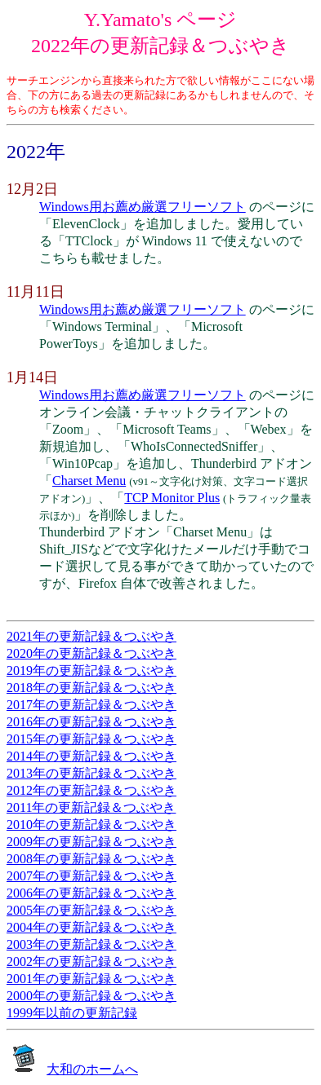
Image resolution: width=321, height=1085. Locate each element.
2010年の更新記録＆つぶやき (91, 824)
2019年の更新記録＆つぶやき (91, 670)
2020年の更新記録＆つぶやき (91, 653)
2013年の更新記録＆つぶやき (91, 773)
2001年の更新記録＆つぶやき (91, 979)
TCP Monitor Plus (172, 498)
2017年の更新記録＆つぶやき (91, 705)
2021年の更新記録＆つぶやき (91, 636)
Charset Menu (89, 480)
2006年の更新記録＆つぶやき (91, 893)
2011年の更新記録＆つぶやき (91, 807)
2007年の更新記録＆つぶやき (91, 876)
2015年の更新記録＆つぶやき (91, 739)
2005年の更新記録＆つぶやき (91, 910)
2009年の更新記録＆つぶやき (91, 842)
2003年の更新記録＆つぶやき (91, 944)
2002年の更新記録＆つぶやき (91, 961)
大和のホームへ (92, 1069)
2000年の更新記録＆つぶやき (91, 996)
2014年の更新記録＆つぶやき (91, 756)
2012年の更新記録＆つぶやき (91, 790)
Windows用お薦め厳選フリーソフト (142, 207)
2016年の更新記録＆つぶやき (91, 722)
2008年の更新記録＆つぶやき (91, 859)
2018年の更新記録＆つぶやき (91, 688)
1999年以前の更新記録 (72, 1013)
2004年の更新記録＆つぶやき (91, 927)
